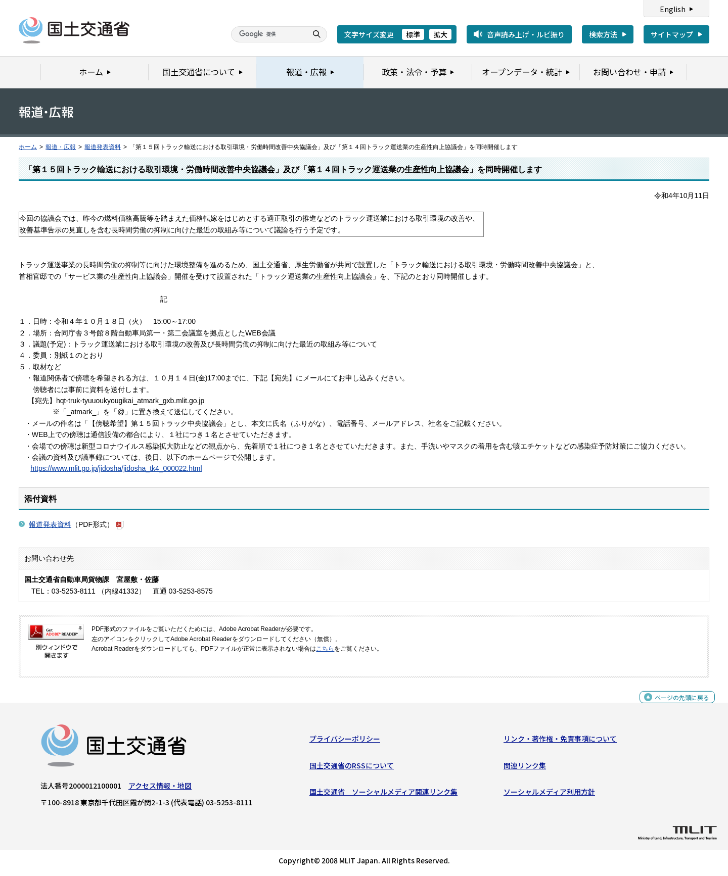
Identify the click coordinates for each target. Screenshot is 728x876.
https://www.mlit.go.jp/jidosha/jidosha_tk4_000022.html (116, 468)
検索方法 (603, 34)
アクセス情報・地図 (160, 788)
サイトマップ (672, 34)
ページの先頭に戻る (678, 705)
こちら (325, 648)
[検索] (268, 34)
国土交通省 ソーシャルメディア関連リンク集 (383, 794)
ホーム (28, 147)
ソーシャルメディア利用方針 (549, 794)
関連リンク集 (525, 768)
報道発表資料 (102, 147)
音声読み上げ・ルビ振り (526, 34)
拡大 (440, 34)
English (673, 9)
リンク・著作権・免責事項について (560, 741)
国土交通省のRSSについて (351, 768)
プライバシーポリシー (344, 741)
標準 (413, 34)
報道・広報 (61, 147)
